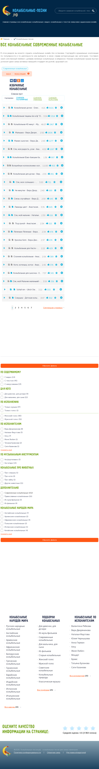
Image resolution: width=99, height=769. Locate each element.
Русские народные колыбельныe (15, 627)
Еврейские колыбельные (13, 676)
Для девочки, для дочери (47, 627)
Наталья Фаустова (80, 634)
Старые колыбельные (50, 655)
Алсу (73, 646)
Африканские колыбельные (13, 648)
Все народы (11, 707)
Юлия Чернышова (80, 638)
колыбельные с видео (41, 22)
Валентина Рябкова (81, 626)
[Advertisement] (16, 570)
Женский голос (46, 659)
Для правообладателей (76, 752)
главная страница (10, 22)
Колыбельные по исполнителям (85, 619)
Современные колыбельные (15, 69)
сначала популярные (22, 99)
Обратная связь (53, 752)
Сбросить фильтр (49, 366)
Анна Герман (77, 642)
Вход (8, 74)
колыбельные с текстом (60, 22)
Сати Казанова (78, 667)
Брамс (74, 659)
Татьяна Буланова (80, 663)
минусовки (75, 22)
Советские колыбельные (46, 669)
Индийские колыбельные (13, 683)
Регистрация (22, 74)
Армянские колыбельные (13, 641)
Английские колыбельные (13, 634)
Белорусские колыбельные (13, 655)
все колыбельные (24, 22)
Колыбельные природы (46, 676)
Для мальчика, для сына (48, 645)
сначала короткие (53, 99)
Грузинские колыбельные (13, 669)
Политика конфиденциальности (27, 752)
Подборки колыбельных (51, 619)
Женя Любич (77, 650)
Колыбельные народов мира (19, 619)
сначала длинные (37, 99)
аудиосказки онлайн (88, 22)
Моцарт (75, 655)
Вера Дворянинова (80, 630)
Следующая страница (52, 308)
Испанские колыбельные (13, 690)
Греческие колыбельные (13, 662)
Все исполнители (79, 676)
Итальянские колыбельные (13, 697)
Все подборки (45, 690)
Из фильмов (45, 651)
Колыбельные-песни (30, 10)
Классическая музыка (49, 681)
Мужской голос (46, 663)
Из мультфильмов (48, 633)
